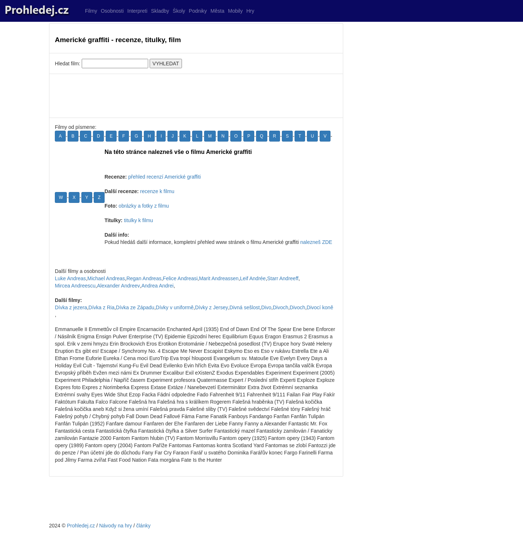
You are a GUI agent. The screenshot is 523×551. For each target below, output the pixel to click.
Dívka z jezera (71, 307)
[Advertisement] (196, 95)
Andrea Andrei (157, 286)
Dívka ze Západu (135, 307)
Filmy (91, 11)
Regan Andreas (144, 278)
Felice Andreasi (180, 278)
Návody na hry (115, 525)
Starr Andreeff (283, 278)
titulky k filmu (138, 220)
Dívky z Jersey (211, 307)
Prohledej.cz (81, 525)
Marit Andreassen (219, 278)
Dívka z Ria (102, 307)
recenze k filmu (157, 191)
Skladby (160, 11)
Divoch (280, 307)
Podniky (198, 11)
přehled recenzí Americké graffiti (164, 177)
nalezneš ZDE (316, 242)
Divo (266, 307)
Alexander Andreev (118, 286)
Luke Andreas (70, 278)
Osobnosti (112, 11)
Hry (250, 11)
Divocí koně (320, 307)
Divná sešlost (245, 307)
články (143, 525)
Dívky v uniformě (175, 307)
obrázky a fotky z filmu (144, 206)
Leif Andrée (253, 278)
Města (217, 11)
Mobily (235, 11)
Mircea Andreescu (75, 286)
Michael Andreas (106, 278)
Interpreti (137, 11)
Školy (179, 11)
